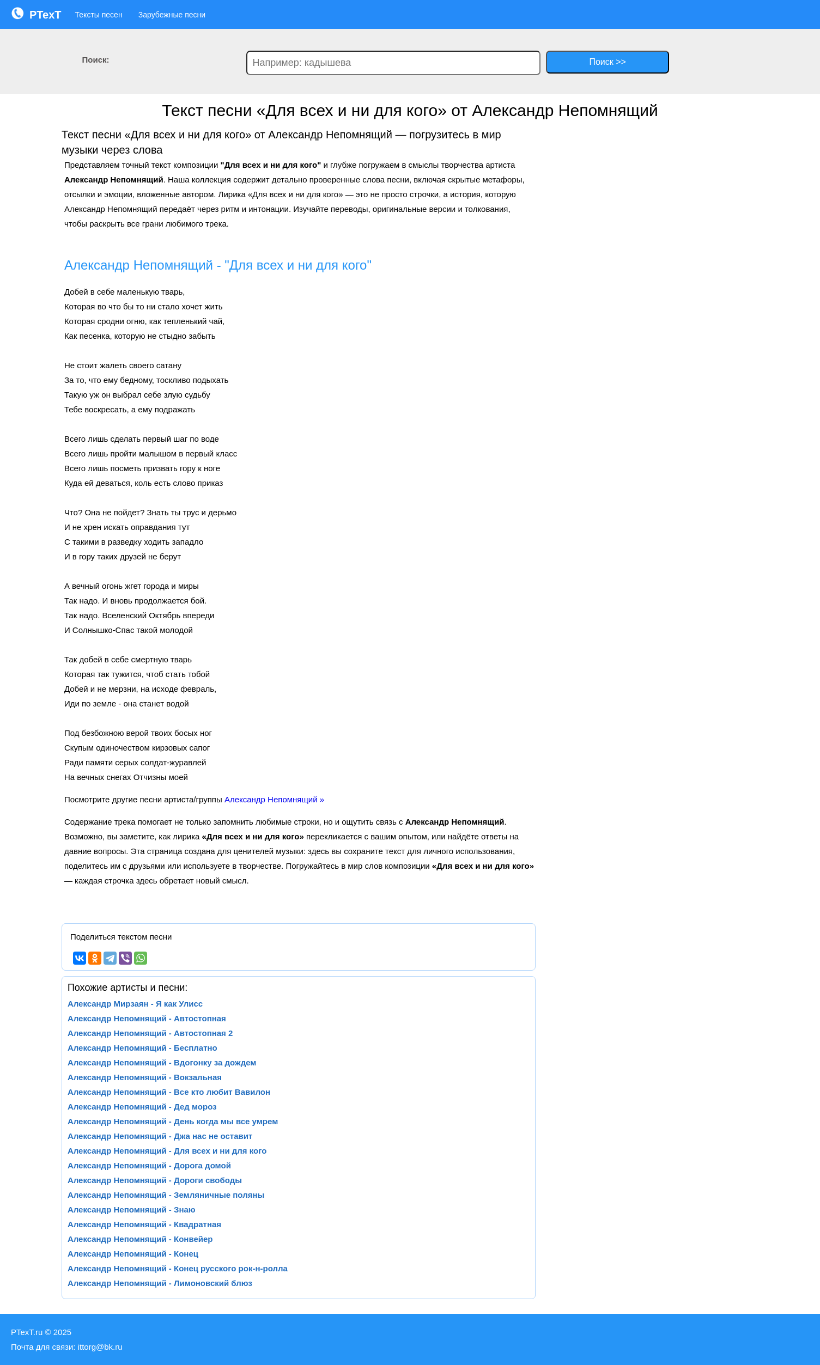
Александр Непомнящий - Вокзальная (145, 1077)
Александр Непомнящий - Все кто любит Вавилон (169, 1091)
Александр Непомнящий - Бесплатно (142, 1047)
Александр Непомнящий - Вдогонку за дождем (162, 1062)
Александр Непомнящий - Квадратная (144, 1224)
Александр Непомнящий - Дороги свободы (155, 1180)
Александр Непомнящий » (274, 799)
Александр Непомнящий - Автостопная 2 (150, 1033)
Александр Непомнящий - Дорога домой (149, 1165)
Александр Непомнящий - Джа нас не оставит (160, 1136)
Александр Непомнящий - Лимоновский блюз (160, 1283)
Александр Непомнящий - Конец (133, 1253)
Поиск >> (607, 61)
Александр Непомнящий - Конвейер (140, 1239)
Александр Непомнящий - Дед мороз (142, 1106)
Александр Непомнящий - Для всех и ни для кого (167, 1150)
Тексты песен (99, 14)
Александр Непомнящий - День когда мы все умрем (173, 1121)
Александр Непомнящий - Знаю (132, 1209)
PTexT (36, 14)
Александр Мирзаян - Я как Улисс (135, 1003)
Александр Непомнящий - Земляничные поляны (166, 1194)
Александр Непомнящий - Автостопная (147, 1018)
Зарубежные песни (171, 14)
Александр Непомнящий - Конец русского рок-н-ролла (178, 1268)
